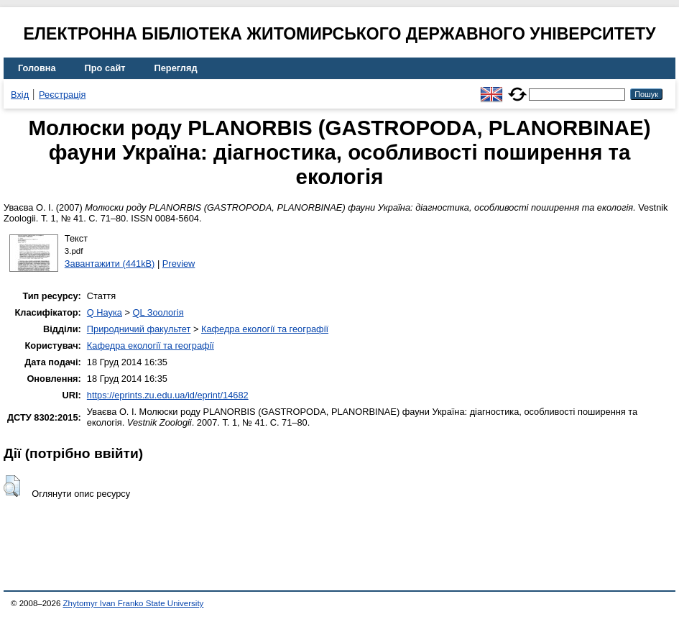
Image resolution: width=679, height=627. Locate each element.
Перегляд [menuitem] (176, 68)
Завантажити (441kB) (110, 263)
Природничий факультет (139, 329)
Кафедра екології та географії (264, 329)
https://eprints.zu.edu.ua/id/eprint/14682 (168, 395)
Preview (178, 263)
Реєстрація (62, 94)
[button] (12, 486)
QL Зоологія (158, 312)
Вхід (20, 94)
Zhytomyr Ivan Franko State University (133, 603)
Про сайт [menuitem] (105, 68)
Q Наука (104, 312)
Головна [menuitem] (37, 68)
